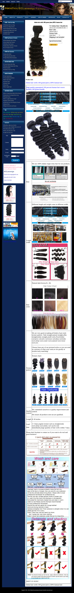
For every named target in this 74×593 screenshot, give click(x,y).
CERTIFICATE (51, 17)
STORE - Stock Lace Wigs (10, 22)
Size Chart (6, 85)
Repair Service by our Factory (10, 105)
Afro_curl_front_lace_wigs (9, 130)
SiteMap (18, 1)
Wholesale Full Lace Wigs (9, 25)
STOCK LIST (7, 34)
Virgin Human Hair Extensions (10, 57)
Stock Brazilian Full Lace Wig (10, 28)
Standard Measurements (9, 32)
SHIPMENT (33, 17)
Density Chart (7, 83)
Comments (7, 122)
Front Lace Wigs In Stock (9, 26)
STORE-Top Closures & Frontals (11, 38)
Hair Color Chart (7, 79)
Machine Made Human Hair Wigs (11, 66)
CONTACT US (65, 17)
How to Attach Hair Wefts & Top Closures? (13, 93)
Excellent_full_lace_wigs (9, 128)
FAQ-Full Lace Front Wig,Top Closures (12, 102)
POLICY (27, 17)
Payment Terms (7, 97)
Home (4, 1)
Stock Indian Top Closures (9, 42)
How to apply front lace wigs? (10, 98)
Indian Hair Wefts (7, 54)
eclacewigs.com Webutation (9, 243)
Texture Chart (7, 81)
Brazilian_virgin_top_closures (10, 125)
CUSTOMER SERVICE (9, 91)
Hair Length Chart (8, 86)
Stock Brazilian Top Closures (10, 40)
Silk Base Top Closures (9, 44)
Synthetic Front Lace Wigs (9, 69)
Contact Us (13, 1)
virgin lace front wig (8, 132)
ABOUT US (12, 17)
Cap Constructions (8, 76)
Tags (6, 110)
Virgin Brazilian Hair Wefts (9, 55)
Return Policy (7, 104)
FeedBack (8, 1)
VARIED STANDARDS (9, 73)
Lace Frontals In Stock (8, 47)
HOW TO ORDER (42, 17)
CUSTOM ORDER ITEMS (9, 61)
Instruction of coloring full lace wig (11, 95)
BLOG (58, 17)
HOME (5, 17)
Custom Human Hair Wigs (9, 64)
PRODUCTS (20, 17)
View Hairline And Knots (9, 77)
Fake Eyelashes (7, 67)
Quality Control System (9, 100)
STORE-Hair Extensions (9, 51)
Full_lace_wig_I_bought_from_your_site (12, 127)
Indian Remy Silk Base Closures (10, 45)
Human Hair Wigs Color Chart (10, 30)
